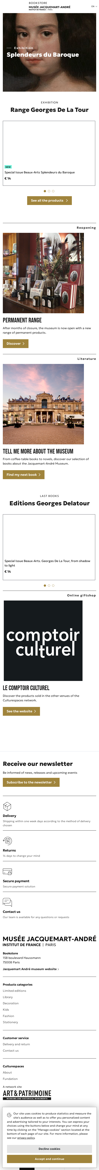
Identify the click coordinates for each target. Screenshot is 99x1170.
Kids (6, 1009)
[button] (94, 6)
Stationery (10, 1022)
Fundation (10, 1079)
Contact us (11, 1050)
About (7, 1072)
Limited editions (14, 991)
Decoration (11, 1003)
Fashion (8, 1016)
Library (8, 997)
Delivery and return (16, 1044)
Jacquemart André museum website (31, 969)
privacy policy (26, 1138)
